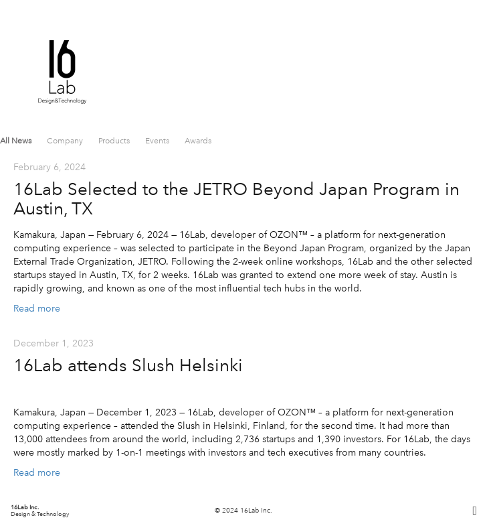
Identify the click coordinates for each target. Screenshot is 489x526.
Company (66, 140)
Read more (36, 308)
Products (115, 140)
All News (16, 140)
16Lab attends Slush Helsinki (128, 365)
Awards (198, 140)
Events (158, 140)
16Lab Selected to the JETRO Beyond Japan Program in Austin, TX (236, 198)
